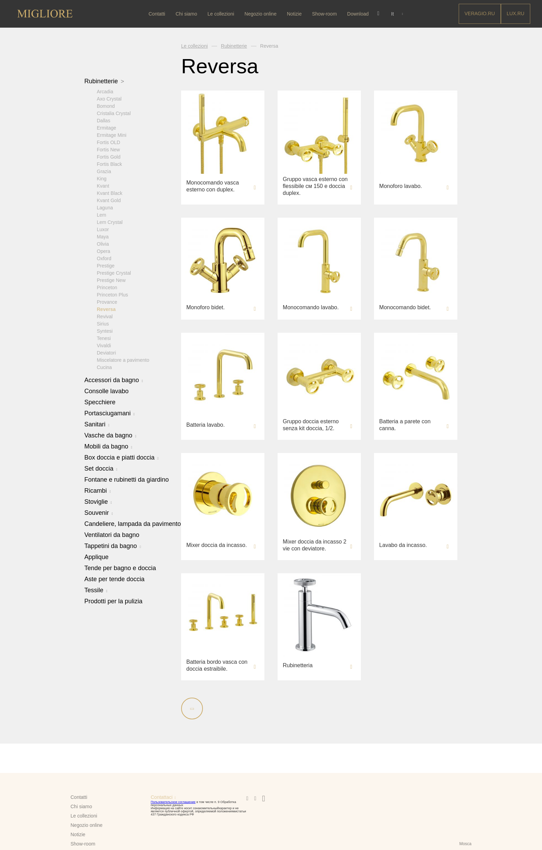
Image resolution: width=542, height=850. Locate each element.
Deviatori (106, 352)
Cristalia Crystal (114, 113)
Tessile (96, 590)
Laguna (105, 207)
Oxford (104, 258)
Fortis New (108, 149)
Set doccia (101, 468)
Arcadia (105, 91)
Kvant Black (109, 192)
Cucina (104, 367)
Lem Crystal (110, 221)
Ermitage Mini (112, 134)
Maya (103, 236)
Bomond (106, 105)
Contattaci (161, 797)
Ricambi (97, 490)
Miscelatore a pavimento (123, 359)
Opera (103, 250)
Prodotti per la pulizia (113, 601)
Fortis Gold (108, 156)
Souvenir (98, 512)
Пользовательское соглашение (173, 802)
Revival (105, 316)
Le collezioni (221, 14)
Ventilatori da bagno (111, 534)
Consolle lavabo (106, 391)
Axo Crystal (109, 98)
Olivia (103, 243)
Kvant (103, 185)
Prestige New (111, 279)
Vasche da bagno (110, 435)
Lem (101, 214)
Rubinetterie (104, 81)
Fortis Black (109, 163)
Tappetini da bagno (112, 545)
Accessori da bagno (113, 380)
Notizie (295, 14)
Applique (96, 557)
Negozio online (261, 14)
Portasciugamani (109, 413)
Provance (107, 301)
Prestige (105, 265)
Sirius (103, 323)
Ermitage (106, 127)
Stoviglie (98, 501)
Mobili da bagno (108, 446)
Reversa (106, 308)
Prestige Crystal (114, 272)
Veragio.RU (480, 13)
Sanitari (97, 424)
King (101, 178)
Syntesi (105, 330)
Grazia (104, 171)
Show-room (325, 14)
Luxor (103, 229)
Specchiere (99, 402)
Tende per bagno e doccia (120, 568)
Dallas (103, 120)
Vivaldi (104, 345)
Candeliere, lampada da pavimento (132, 523)
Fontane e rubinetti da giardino (126, 479)
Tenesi (104, 338)
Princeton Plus (112, 294)
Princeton (107, 287)
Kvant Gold (109, 200)
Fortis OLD (108, 142)
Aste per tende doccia (114, 579)
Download (359, 14)
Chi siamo (187, 14)
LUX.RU (515, 13)
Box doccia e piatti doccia (121, 457)
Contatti (157, 14)
